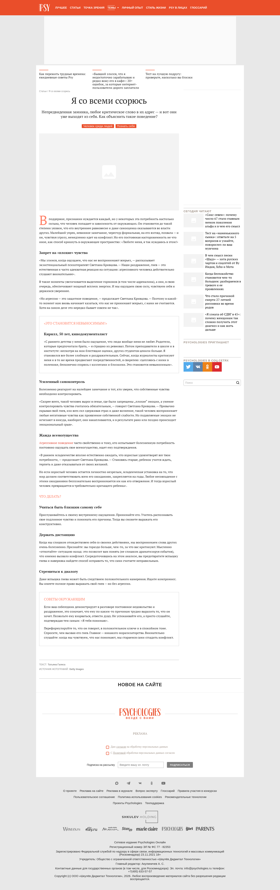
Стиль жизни (156, 7)
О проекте (70, 791)
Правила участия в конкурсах (197, 791)
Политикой (119, 753)
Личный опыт (132, 7)
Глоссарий (198, 7)
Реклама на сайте (91, 791)
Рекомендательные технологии (185, 797)
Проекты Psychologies (127, 803)
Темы (112, 7)
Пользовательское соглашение (94, 797)
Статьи (75, 7)
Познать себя (126, 126)
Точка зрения (94, 7)
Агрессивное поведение (56, 443)
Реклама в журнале (120, 791)
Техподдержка (154, 803)
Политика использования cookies (140, 797)
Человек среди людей (97, 126)
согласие (121, 747)
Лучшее (61, 7)
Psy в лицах (178, 7)
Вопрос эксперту (147, 791)
